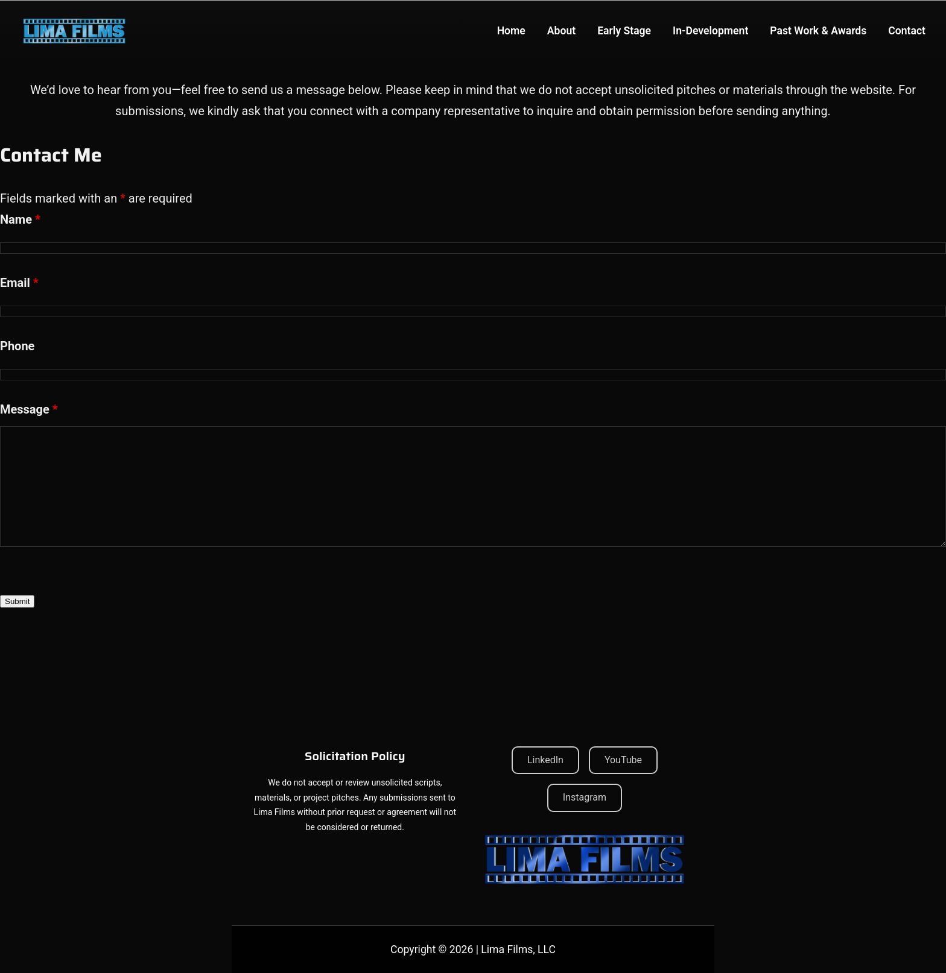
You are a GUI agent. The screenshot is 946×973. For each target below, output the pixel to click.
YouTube (623, 760)
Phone (17, 346)
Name (20, 219)
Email (19, 283)
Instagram (584, 797)
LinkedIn (545, 760)
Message (29, 409)
